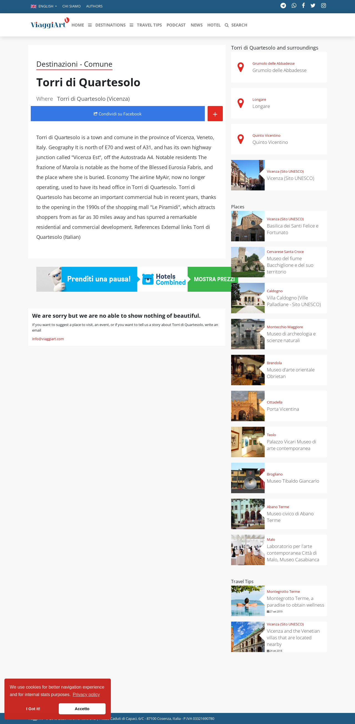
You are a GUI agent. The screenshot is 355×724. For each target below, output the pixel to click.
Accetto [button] (82, 709)
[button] (44, 7)
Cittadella (274, 402)
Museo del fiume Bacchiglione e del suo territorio (290, 265)
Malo (271, 539)
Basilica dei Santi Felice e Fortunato (292, 229)
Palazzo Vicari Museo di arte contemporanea (291, 444)
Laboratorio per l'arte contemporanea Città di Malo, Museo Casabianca (293, 553)
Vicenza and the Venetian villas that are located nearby (293, 637)
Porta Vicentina (283, 409)
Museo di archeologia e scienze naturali (291, 336)
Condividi (118, 114)
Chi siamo (71, 6)
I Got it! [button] (33, 709)
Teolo (271, 434)
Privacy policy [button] (86, 694)
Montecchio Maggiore (285, 326)
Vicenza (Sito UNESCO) (285, 171)
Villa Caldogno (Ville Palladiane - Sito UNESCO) (294, 300)
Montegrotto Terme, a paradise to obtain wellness (295, 601)
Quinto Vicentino (266, 135)
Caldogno (275, 290)
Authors (94, 6)
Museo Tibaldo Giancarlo (293, 481)
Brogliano (275, 474)
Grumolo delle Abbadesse (273, 63)
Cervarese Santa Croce (285, 251)
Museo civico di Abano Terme (290, 516)
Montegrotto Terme (283, 591)
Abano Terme (278, 506)
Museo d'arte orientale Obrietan (291, 372)
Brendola (274, 362)
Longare (259, 99)
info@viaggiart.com (48, 338)
